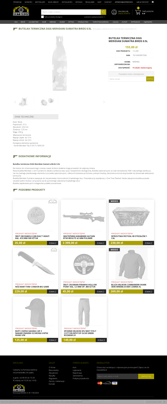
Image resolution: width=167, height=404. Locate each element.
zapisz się (146, 376)
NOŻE (44, 22)
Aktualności (53, 373)
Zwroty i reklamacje (56, 381)
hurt (99, 2)
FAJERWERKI (148, 22)
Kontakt (52, 384)
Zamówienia (78, 375)
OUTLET (124, 22)
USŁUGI (115, 22)
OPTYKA (71, 22)
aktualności (67, 2)
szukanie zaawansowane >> (94, 17)
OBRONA (53, 22)
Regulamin (53, 378)
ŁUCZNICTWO (34, 22)
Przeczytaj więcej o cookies (153, 402)
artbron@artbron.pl (124, 2)
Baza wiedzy (54, 370)
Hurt (74, 367)
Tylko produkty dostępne (51, 16)
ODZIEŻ (62, 22)
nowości (28, 2)
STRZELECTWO (83, 22)
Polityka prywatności (81, 378)
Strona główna (97, 29)
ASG (16, 22)
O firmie (52, 367)
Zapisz (150, 79)
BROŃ (23, 22)
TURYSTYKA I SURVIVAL (101, 22)
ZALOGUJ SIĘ (123, 11)
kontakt (108, 2)
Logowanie (77, 370)
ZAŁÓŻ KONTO (124, 13)
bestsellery (40, 2)
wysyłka (78, 2)
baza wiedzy (53, 2)
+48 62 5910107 (142, 2)
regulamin (90, 2)
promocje (17, 2)
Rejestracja (77, 373)
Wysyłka (52, 375)
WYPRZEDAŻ (135, 22)
